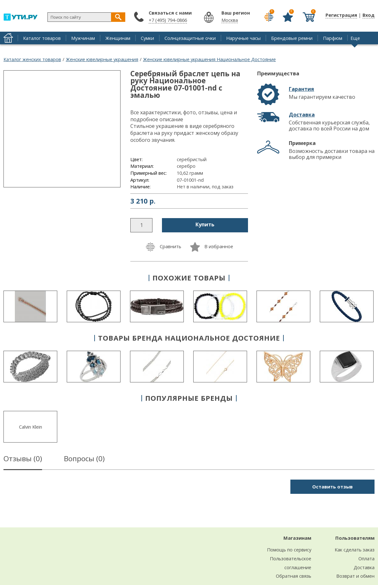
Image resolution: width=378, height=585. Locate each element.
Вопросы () (84, 459)
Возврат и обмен (355, 576)
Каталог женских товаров (32, 59)
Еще (355, 38)
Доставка (302, 114)
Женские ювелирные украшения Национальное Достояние (209, 59)
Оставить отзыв (332, 486)
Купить (204, 224)
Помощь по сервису (289, 549)
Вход (369, 15)
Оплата (366, 558)
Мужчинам (83, 38)
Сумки (147, 38)
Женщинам (117, 38)
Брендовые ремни (292, 38)
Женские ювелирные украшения (102, 59)
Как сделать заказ (355, 549)
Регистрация (341, 15)
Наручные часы (243, 38)
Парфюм (332, 38)
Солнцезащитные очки (190, 38)
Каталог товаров (42, 38)
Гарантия (301, 88)
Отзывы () (22, 459)
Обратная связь (293, 576)
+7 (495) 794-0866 (168, 20)
